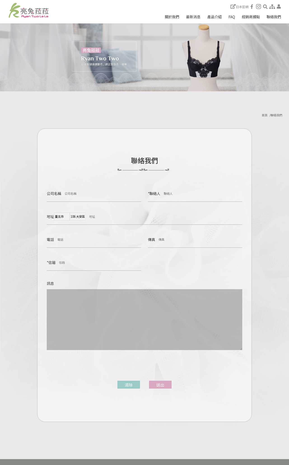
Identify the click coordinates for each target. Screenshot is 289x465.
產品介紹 (214, 16)
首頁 (265, 115)
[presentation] (77, 369)
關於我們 (172, 16)
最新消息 (193, 16)
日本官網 (239, 6)
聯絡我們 (274, 16)
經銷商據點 (251, 16)
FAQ (231, 16)
